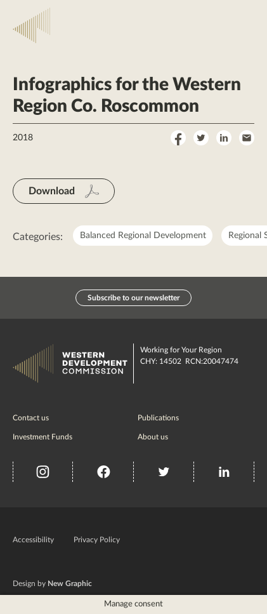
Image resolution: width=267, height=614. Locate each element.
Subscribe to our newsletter (133, 298)
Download (52, 191)
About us (153, 437)
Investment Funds (42, 437)
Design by (52, 583)
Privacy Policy (97, 540)
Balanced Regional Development (143, 235)
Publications (158, 418)
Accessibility (33, 540)
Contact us (31, 418)
